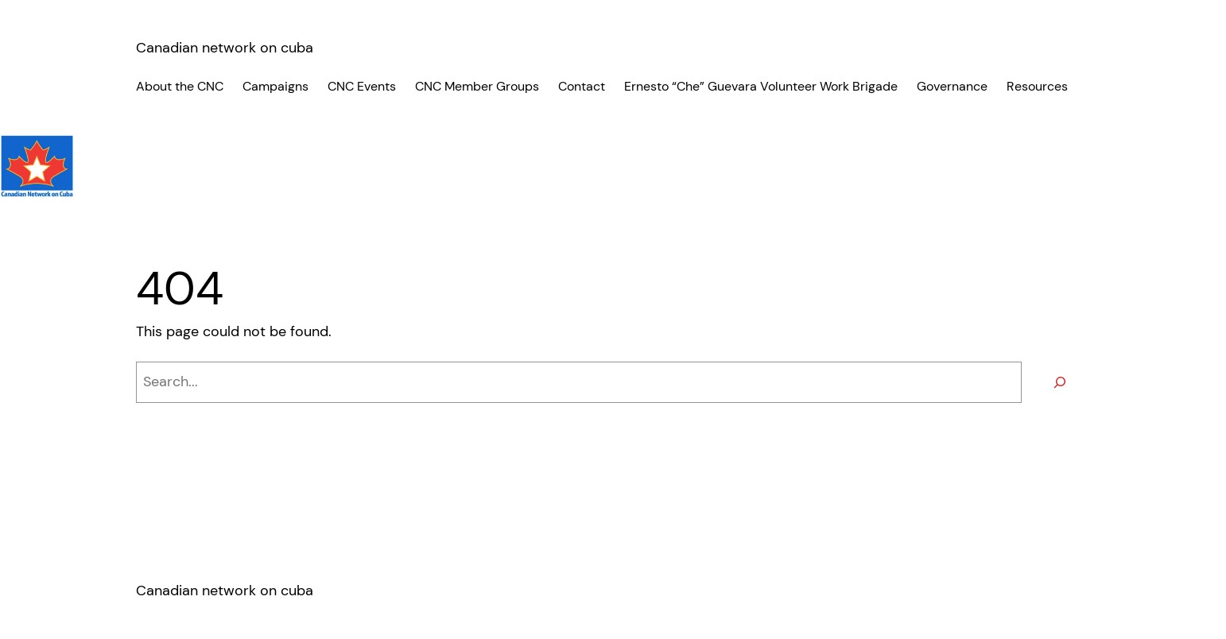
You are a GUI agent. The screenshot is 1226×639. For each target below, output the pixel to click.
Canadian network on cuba (224, 47)
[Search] (1060, 382)
